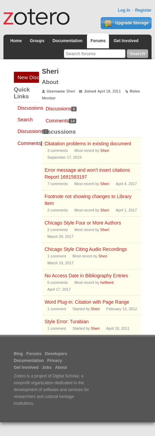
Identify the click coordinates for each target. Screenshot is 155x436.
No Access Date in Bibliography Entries (86, 275)
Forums (98, 40)
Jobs (47, 367)
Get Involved (126, 40)
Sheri (104, 150)
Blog (18, 353)
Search (25, 119)
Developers (56, 353)
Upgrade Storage (126, 23)
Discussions (30, 108)
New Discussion (28, 77)
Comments (33, 143)
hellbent (107, 282)
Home (16, 40)
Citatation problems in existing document (88, 143)
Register (143, 10)
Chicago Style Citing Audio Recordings (86, 249)
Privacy (54, 360)
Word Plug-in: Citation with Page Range (87, 302)
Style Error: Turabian (67, 321)
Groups (37, 40)
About (61, 367)
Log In (124, 10)
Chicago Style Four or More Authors (83, 223)
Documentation (67, 40)
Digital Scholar (66, 376)
